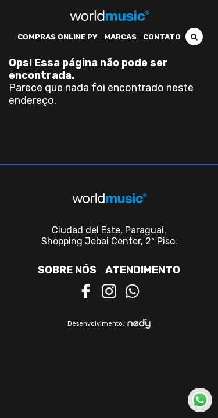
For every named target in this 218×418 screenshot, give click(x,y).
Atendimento (142, 270)
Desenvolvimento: (109, 324)
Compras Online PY (57, 37)
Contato (162, 37)
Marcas (120, 37)
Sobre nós (67, 270)
